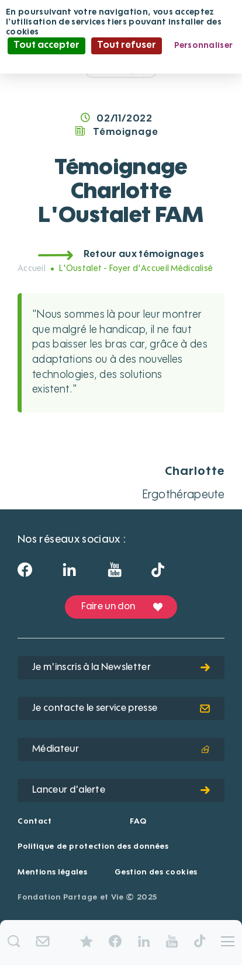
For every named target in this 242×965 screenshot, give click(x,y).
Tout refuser (126, 45)
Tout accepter (46, 45)
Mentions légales (52, 872)
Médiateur (121, 749)
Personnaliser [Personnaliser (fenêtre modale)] (203, 45)
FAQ (138, 821)
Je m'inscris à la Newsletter (121, 667)
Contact (35, 821)
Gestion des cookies (156, 872)
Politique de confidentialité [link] (121, 62)
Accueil (32, 269)
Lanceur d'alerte (121, 790)
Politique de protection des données (93, 847)
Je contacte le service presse (121, 708)
